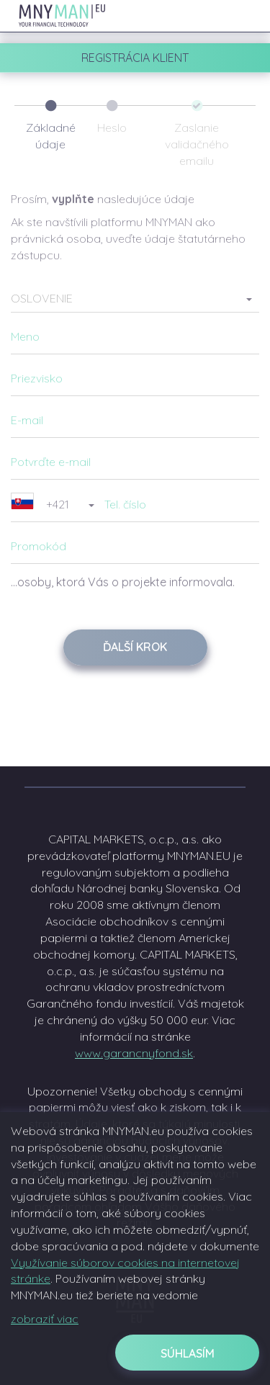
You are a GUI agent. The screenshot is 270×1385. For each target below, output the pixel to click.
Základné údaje (51, 135)
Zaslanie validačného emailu (197, 144)
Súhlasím (188, 1353)
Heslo (112, 127)
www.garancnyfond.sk (134, 1053)
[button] (135, 298)
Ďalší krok (135, 647)
